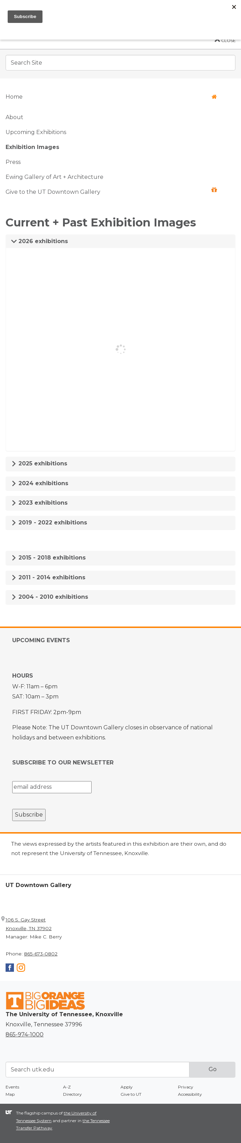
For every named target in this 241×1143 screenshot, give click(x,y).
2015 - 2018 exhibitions (48, 557)
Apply (126, 1087)
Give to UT (130, 1094)
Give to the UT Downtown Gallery (111, 191)
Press (13, 162)
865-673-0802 (40, 953)
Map (10, 1094)
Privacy (185, 1087)
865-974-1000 (25, 1034)
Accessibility (190, 1094)
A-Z (67, 1087)
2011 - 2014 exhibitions (48, 577)
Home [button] (111, 96)
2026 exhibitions (39, 241)
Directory (72, 1094)
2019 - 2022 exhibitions (49, 522)
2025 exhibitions (39, 463)
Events (12, 1087)
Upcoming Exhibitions (36, 132)
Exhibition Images (32, 147)
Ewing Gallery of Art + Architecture (54, 177)
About (14, 117)
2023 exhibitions (39, 502)
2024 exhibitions (39, 483)
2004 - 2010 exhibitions (49, 597)
